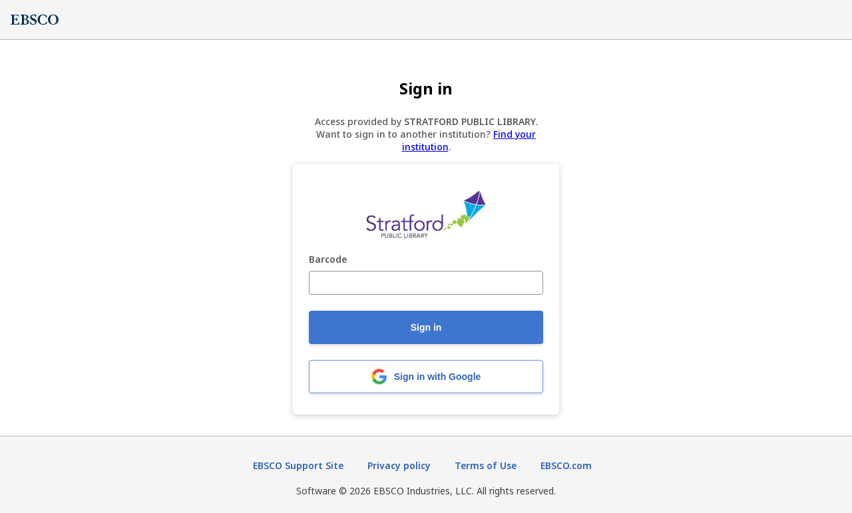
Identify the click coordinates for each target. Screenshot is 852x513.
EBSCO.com (566, 465)
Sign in (426, 327)
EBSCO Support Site (298, 465)
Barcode (328, 259)
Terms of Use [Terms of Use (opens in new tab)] (486, 465)
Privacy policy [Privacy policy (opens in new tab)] (399, 465)
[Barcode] (426, 283)
